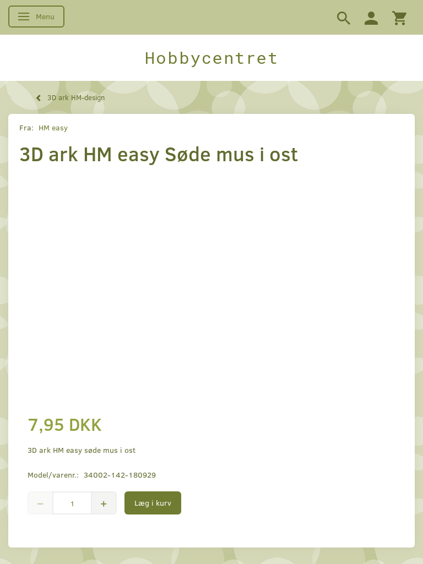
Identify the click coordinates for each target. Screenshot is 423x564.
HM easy (53, 127)
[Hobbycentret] (211, 58)
